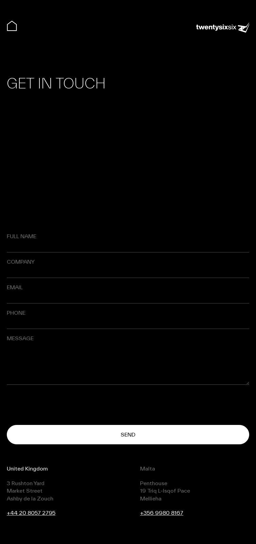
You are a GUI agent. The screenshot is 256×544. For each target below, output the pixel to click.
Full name (21, 236)
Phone (16, 312)
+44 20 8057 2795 (31, 513)
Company (21, 261)
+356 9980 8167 (161, 513)
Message (20, 338)
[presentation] (58, 405)
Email (15, 287)
